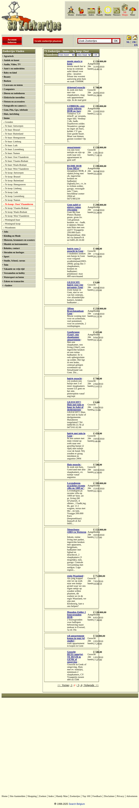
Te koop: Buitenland (14, 180)
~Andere (8, 285)
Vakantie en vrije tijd (14, 269)
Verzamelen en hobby (14, 273)
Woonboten (10, 227)
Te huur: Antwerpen (14, 126)
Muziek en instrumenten (15, 244)
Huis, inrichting (11, 114)
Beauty (7, 77)
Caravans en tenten (13, 85)
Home (71, 15)
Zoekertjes (81, 15)
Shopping (32, 796)
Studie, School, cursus (14, 260)
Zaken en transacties (14, 281)
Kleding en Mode (12, 236)
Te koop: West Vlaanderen (17, 216)
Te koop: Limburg (13, 188)
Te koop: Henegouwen (15, 184)
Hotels (108, 15)
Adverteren (131, 796)
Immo (7, 118)
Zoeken (42, 796)
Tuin (6, 265)
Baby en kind (10, 72)
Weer (132, 15)
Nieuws (116, 15)
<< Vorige (63, 685)
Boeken (7, 81)
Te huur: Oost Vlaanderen (17, 157)
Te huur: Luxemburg (14, 149)
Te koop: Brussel (13, 176)
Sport (6, 256)
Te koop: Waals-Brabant (16, 212)
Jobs (6, 231)
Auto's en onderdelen (14, 68)
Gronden (9, 122)
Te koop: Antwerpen (14, 172)
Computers (9, 89)
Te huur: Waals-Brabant (16, 165)
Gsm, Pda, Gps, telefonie (16, 110)
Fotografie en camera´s (15, 105)
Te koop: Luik (11, 192)
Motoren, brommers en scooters (19, 240)
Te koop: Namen (12, 200)
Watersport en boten (14, 277)
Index (91, 15)
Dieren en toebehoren (14, 93)
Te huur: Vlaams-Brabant (16, 161)
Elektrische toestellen (14, 97)
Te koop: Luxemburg (14, 196)
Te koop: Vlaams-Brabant (17, 208)
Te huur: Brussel (12, 130)
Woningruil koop (13, 223)
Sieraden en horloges (14, 252)
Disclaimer (109, 796)
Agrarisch (9, 56)
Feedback (97, 796)
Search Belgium (77, 804)
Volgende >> (91, 685)
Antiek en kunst (11, 60)
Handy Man (62, 796)
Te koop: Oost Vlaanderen (19, 204)
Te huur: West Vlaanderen (17, 169)
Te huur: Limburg (13, 141)
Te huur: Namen (12, 153)
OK (95, 55)
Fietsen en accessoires (14, 101)
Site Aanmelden (17, 796)
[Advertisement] (119, 118)
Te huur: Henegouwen (15, 137)
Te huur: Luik (11, 145)
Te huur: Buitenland (14, 133)
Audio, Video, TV (12, 64)
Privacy (120, 796)
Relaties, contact (12, 248)
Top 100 (86, 796)
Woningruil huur (12, 220)
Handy (99, 15)
